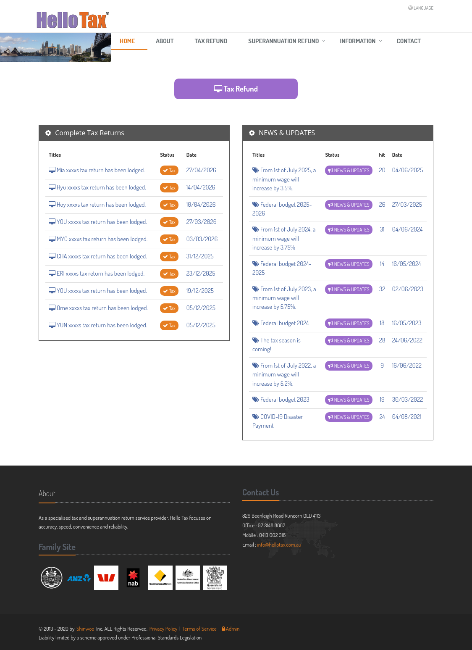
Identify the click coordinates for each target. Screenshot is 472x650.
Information (357, 41)
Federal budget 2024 (280, 323)
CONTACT (408, 41)
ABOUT (164, 41)
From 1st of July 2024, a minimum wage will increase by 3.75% (283, 238)
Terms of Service (199, 628)
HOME (127, 41)
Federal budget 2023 (280, 399)
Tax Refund (211, 41)
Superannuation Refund (283, 41)
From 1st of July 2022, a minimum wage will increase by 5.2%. (284, 374)
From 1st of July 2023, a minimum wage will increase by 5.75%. (284, 298)
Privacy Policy (163, 628)
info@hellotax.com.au (279, 544)
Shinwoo (85, 628)
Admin (231, 628)
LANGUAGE (423, 8)
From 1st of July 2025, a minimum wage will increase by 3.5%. (284, 179)
